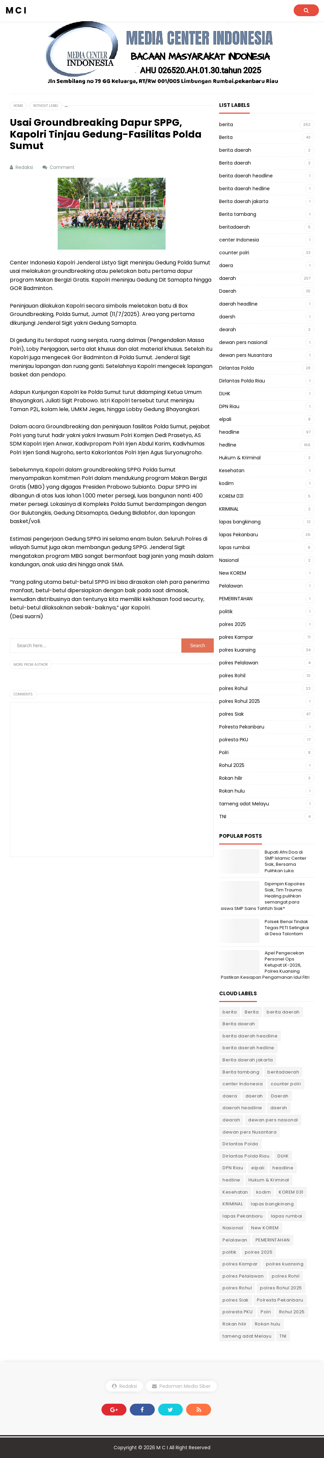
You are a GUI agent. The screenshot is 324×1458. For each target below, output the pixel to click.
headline (229, 432)
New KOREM (232, 573)
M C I (162, 1447)
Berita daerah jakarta (243, 201)
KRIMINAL (229, 509)
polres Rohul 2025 (239, 701)
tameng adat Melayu (244, 803)
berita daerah (235, 150)
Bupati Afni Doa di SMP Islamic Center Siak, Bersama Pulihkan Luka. (285, 861)
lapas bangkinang (240, 521)
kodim (226, 483)
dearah (227, 329)
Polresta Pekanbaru (241, 726)
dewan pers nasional (243, 342)
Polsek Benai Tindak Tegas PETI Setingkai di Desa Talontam (287, 927)
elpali (225, 419)
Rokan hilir (230, 778)
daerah (227, 278)
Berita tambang (237, 214)
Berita (226, 137)
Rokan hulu (232, 791)
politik (226, 611)
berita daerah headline (246, 175)
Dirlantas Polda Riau (242, 380)
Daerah (227, 291)
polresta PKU (233, 739)
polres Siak (231, 714)
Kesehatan (231, 470)
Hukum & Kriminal (240, 457)
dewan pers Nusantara (245, 355)
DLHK (224, 393)
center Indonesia (239, 239)
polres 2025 (232, 624)
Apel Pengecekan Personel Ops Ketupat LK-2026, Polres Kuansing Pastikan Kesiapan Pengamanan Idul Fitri (265, 965)
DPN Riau (229, 406)
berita (226, 124)
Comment (63, 167)
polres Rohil (232, 675)
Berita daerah (235, 163)
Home (18, 105)
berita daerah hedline (244, 188)
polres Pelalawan (238, 662)
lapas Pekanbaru (238, 534)
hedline (227, 444)
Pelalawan (231, 585)
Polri (224, 752)
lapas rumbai (234, 547)
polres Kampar (236, 637)
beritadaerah (234, 227)
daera (226, 265)
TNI (222, 816)
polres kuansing (237, 650)
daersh (227, 316)
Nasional (229, 560)
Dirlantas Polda (236, 368)
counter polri (234, 252)
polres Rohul (233, 688)
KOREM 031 (231, 496)
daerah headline (238, 304)
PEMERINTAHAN (236, 598)
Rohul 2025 (231, 765)
